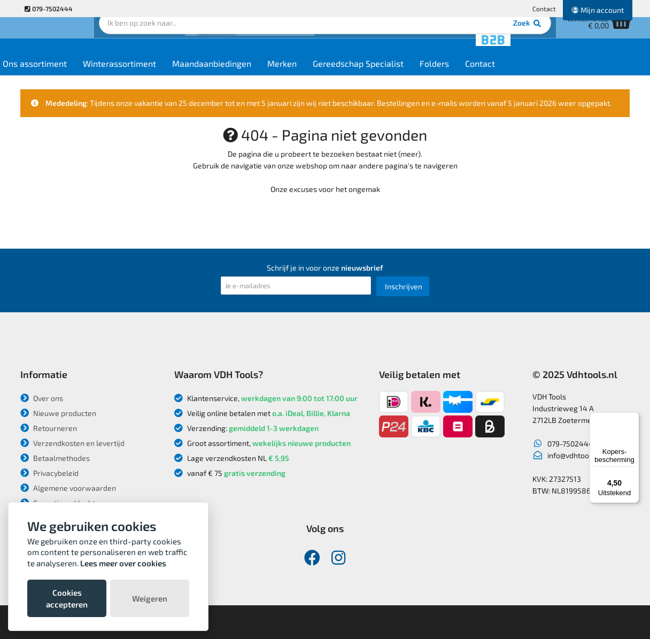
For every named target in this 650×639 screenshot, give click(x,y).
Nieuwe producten (58, 413)
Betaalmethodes (55, 458)
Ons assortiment (99, 76)
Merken (346, 76)
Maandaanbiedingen (276, 76)
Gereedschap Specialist (422, 76)
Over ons (41, 398)
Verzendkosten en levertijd (72, 443)
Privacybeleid (49, 473)
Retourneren (48, 428)
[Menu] (632, 418)
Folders (499, 76)
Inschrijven (403, 286)
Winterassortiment (184, 76)
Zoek (398, 40)
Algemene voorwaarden (68, 487)
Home (39, 76)
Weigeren (149, 598)
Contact (544, 8)
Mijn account (597, 9)
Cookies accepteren (67, 598)
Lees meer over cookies (123, 563)
